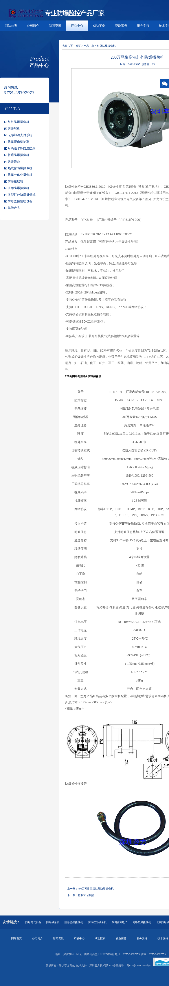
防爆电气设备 (33, 922)
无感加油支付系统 (20, 135)
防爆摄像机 (52, 922)
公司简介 (33, 25)
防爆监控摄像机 (73, 922)
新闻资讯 (55, 25)
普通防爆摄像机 (18, 155)
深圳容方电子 (119, 922)
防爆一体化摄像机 (20, 174)
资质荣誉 (121, 25)
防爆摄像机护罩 (18, 141)
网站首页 (11, 25)
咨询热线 (11, 87)
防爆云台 (14, 161)
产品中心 (77, 25)
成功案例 (99, 25)
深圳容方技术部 (98, 965)
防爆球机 (14, 128)
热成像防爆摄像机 (20, 168)
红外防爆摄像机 (18, 122)
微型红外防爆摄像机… (23, 194)
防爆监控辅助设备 (20, 201)
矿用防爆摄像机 (18, 188)
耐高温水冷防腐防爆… (23, 148)
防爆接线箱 (15, 181)
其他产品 (14, 208)
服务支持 (143, 25)
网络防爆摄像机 (141, 922)
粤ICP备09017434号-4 (139, 965)
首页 (78, 45)
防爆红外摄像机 (97, 922)
